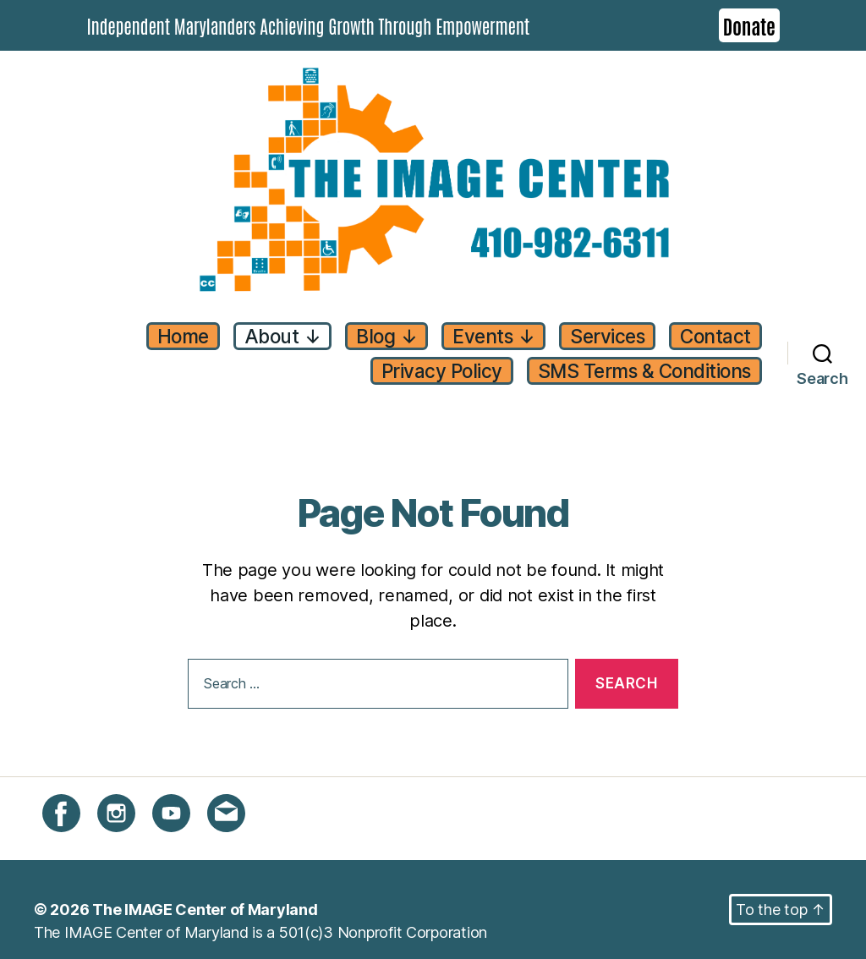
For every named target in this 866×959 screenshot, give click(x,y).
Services (607, 336)
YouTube (182, 822)
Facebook (77, 822)
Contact (715, 336)
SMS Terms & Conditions (644, 370)
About (282, 336)
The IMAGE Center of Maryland (204, 909)
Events (493, 336)
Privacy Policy (441, 370)
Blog (386, 336)
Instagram (131, 822)
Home (183, 336)
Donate (749, 25)
